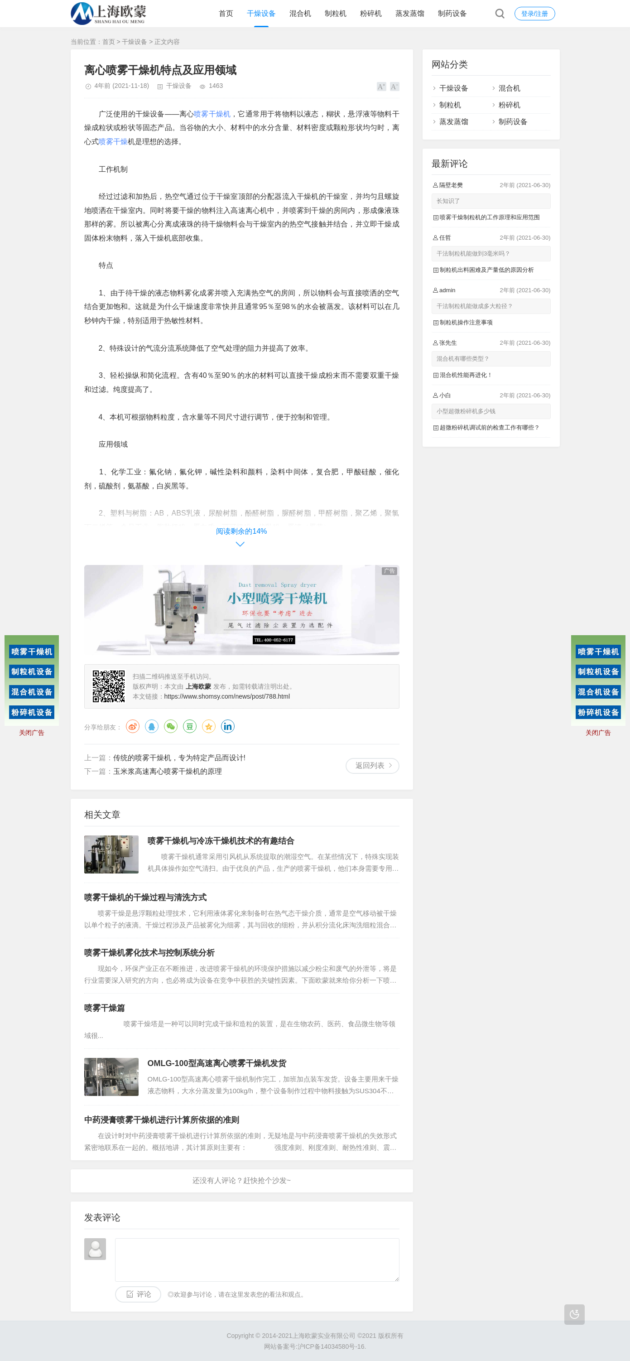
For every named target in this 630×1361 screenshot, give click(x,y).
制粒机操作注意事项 (466, 322)
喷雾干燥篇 (104, 1008)
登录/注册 (534, 13)
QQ (152, 726)
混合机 (300, 13)
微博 (132, 726)
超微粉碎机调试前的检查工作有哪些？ (490, 427)
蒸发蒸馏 (409, 13)
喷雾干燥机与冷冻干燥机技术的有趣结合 (221, 840)
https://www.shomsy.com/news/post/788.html (227, 696)
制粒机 (335, 13)
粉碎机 (371, 13)
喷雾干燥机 (212, 114)
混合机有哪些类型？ (463, 358)
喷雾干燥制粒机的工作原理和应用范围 (490, 217)
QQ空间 (209, 726)
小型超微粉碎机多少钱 (466, 411)
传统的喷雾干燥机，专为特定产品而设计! (179, 758)
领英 (228, 726)
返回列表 (370, 765)
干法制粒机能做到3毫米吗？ (473, 253)
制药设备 (452, 13)
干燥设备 (261, 13)
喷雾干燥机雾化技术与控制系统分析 (149, 952)
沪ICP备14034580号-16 (331, 1346)
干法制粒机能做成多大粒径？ (475, 306)
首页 (226, 13)
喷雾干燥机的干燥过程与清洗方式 (145, 897)
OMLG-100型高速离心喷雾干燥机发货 (217, 1063)
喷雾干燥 (113, 141)
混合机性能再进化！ (466, 375)
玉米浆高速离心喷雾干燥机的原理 (167, 771)
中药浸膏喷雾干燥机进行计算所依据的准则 (161, 1120)
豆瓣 (190, 726)
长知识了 (448, 201)
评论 (144, 1294)
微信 (171, 726)
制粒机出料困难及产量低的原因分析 (487, 269)
